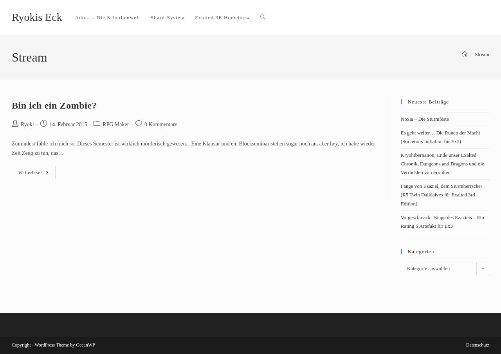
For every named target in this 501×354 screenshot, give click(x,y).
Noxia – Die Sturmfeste (425, 119)
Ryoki (27, 124)
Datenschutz (477, 345)
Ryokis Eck (37, 17)
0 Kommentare (160, 124)
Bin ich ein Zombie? (54, 105)
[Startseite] (464, 54)
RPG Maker (116, 124)
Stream (482, 54)
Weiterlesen (37, 170)
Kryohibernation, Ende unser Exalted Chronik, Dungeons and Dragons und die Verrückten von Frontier (442, 163)
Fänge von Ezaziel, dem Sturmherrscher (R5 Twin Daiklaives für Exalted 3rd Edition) (441, 194)
